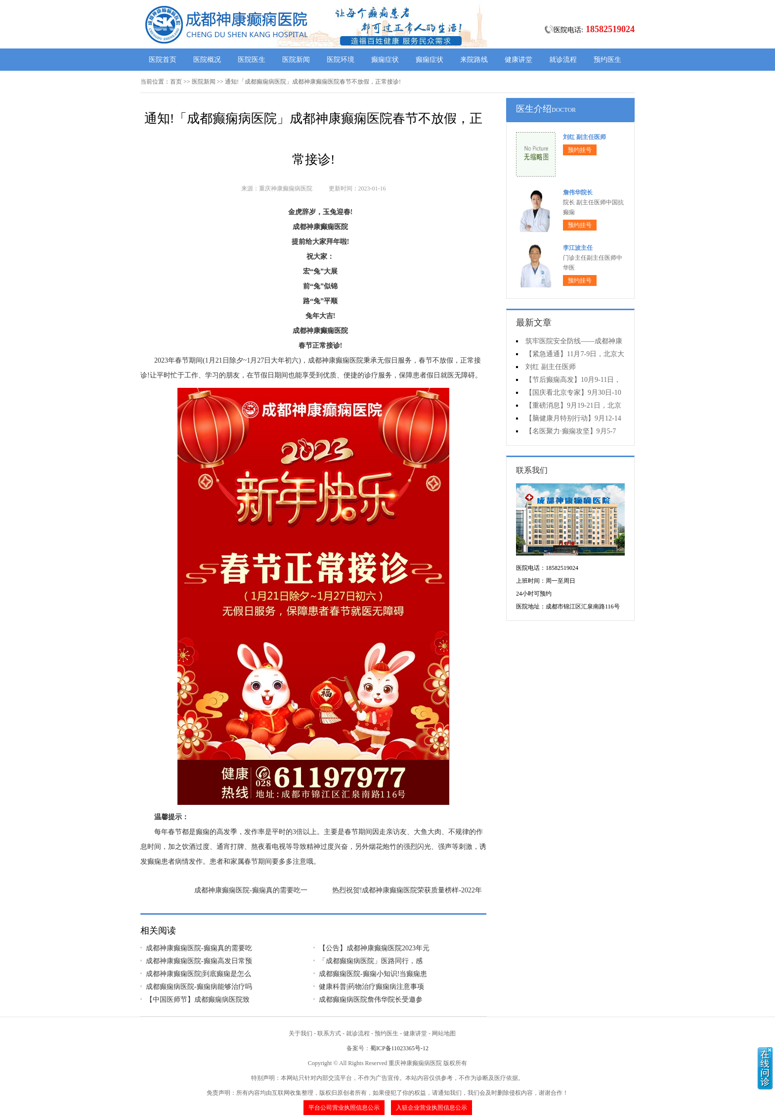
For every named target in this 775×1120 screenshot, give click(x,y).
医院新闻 (296, 59)
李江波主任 (578, 247)
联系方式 (329, 1033)
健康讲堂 (518, 59)
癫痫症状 (385, 59)
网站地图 (444, 1033)
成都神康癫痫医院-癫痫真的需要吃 (199, 948)
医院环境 (340, 59)
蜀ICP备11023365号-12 (399, 1048)
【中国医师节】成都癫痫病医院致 (198, 999)
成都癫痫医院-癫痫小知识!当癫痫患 (373, 974)
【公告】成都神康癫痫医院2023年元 (374, 948)
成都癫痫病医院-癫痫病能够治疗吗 (199, 986)
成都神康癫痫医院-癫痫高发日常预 (199, 961)
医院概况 (207, 59)
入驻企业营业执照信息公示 (431, 1107)
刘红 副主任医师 (584, 137)
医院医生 (251, 59)
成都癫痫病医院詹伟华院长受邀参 (371, 999)
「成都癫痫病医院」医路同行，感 (371, 961)
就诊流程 (563, 59)
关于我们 (300, 1033)
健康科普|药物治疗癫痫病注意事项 (371, 986)
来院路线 (474, 59)
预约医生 (607, 59)
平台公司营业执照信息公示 (344, 1107)
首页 (176, 81)
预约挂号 (580, 149)
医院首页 (162, 59)
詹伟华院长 (578, 192)
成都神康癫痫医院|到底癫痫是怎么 (198, 974)
